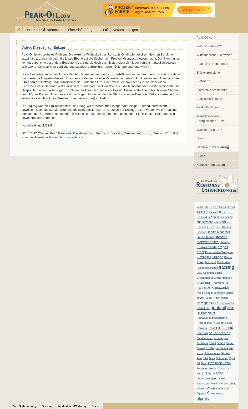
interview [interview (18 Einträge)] (217, 282)
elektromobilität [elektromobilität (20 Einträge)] (208, 242)
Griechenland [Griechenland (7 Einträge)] (205, 277)
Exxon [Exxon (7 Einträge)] (200, 262)
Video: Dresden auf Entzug (43, 47)
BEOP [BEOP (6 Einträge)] (223, 212)
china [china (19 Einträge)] (226, 222)
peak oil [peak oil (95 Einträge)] (218, 307)
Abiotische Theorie (209, 99)
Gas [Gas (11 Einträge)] (199, 272)
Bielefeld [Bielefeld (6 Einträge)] (202, 217)
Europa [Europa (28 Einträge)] (217, 257)
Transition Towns (46, 137)
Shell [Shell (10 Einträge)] (212, 343)
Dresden (116, 133)
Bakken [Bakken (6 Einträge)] (213, 212)
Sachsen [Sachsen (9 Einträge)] (202, 333)
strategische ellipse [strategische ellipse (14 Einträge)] (219, 348)
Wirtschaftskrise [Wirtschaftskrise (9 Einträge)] (207, 388)
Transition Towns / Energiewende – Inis (210, 118)
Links (200, 138)
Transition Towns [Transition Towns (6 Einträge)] (206, 368)
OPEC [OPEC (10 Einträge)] (215, 303)
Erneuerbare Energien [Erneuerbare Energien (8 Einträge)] (219, 252)
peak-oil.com (50, 12)
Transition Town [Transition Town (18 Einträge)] (219, 363)
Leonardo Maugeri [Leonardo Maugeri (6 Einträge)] (224, 292)
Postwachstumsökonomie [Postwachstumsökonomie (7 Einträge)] (212, 317)
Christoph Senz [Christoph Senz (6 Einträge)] (206, 227)
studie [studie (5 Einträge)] (200, 353)
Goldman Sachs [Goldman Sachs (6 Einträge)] (212, 272)
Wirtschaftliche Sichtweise (214, 55)
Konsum (27, 137)
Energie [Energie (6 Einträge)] (224, 242)
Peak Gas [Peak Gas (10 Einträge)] (203, 308)
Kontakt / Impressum (211, 165)
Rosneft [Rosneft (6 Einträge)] (212, 328)
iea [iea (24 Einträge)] (207, 282)
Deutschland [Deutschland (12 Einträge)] (205, 237)
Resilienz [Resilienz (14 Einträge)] (219, 322)
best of (103, 30)
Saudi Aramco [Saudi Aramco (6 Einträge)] (205, 338)
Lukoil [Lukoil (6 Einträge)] (209, 297)
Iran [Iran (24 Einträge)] (200, 287)
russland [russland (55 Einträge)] (225, 327)
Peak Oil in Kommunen (212, 64)
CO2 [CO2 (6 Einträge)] (218, 227)
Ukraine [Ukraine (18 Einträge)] (209, 373)
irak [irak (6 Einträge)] (227, 282)
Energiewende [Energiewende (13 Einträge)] (207, 247)
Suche (201, 156)
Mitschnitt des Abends (90, 114)
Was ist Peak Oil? (209, 46)
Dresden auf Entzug (137, 133)
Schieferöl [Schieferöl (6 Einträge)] (202, 343)
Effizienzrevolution (209, 72)
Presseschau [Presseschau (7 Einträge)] (204, 322)
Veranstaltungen (125, 30)
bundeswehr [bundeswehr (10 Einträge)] (205, 222)
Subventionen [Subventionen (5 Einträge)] (212, 353)
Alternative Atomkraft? (212, 90)
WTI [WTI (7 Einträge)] (220, 388)
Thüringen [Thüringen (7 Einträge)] (222, 358)
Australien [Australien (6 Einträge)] (202, 212)
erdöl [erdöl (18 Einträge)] (200, 252)
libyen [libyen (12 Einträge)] (201, 297)
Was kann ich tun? (209, 129)
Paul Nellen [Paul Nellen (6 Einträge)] (227, 303)
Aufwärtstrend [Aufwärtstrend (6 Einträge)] (227, 207)
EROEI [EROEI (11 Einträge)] (201, 257)
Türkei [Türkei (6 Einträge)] (221, 368)
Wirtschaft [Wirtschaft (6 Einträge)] (230, 383)
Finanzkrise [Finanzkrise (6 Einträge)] (223, 262)
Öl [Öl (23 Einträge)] (208, 393)
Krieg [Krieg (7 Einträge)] (200, 292)
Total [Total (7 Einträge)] (204, 363)
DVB (168, 133)
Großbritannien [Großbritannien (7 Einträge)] (223, 277)
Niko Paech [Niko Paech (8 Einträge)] (220, 297)
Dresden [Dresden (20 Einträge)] (221, 237)
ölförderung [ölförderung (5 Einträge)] (217, 393)
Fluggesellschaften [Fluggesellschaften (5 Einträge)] (207, 267)
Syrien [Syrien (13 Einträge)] (225, 353)
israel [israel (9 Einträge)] (207, 287)
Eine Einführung (80, 30)
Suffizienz (203, 81)
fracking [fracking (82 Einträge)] (226, 267)
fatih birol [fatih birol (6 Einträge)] (210, 262)
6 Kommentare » (71, 137)
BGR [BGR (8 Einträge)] (231, 212)
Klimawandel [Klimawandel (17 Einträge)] (221, 287)
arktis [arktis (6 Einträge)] (200, 207)
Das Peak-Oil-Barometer (44, 30)
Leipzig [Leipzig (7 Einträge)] (208, 292)
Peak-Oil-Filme (207, 107)
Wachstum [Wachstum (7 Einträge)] (203, 383)
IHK (175, 133)
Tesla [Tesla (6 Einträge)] (212, 358)
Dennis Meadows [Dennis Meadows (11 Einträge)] (218, 232)
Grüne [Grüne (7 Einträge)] (200, 282)
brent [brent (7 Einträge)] (216, 217)
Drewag (158, 133)
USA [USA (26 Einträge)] (220, 373)
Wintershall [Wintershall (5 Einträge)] (216, 383)
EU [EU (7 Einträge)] (209, 257)
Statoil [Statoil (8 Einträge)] (221, 343)
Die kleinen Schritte (86, 133)
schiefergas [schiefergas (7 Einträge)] (221, 338)
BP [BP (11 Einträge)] (210, 217)
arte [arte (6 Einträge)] (206, 207)
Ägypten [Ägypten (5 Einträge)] (201, 393)
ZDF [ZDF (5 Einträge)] (226, 388)
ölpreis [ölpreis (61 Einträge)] (203, 398)
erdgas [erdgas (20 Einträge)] (223, 247)
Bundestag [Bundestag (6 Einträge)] (226, 217)
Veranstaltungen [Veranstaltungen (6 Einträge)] (206, 378)
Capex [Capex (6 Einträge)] (217, 222)
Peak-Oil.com (206, 37)
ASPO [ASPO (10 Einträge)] (213, 207)
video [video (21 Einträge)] (221, 378)
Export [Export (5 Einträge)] (228, 257)
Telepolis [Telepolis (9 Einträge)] (202, 358)
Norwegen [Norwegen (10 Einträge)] (203, 303)
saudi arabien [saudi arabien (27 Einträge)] (220, 333)
